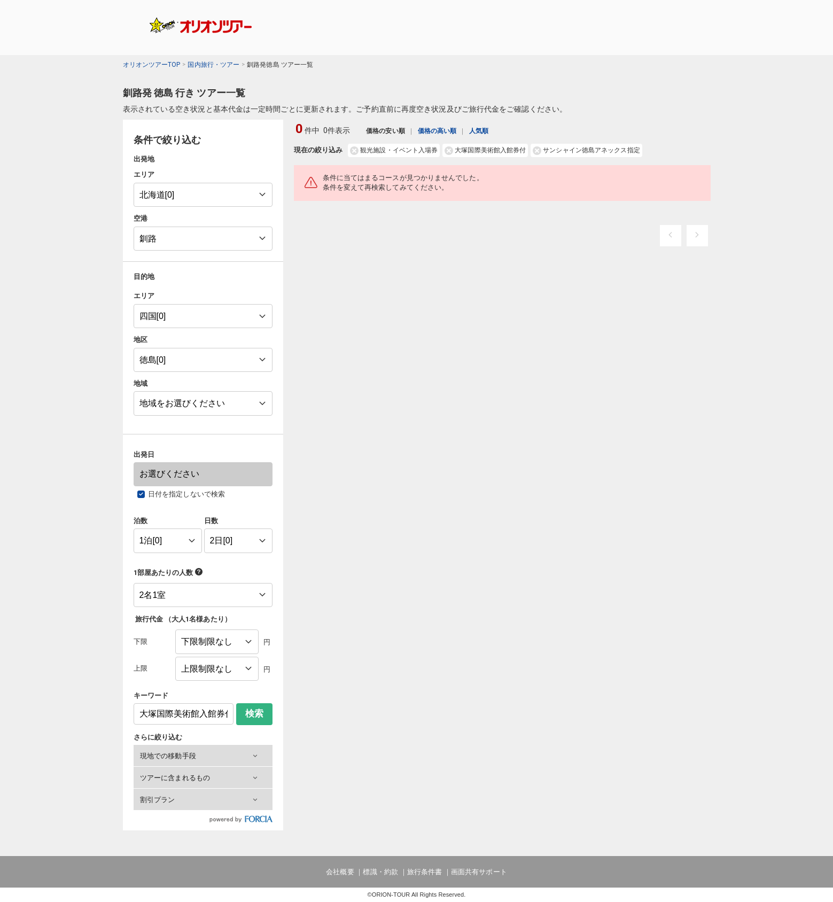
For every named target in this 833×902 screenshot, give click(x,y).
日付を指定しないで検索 (186, 494)
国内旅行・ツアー (213, 64)
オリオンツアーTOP (152, 64)
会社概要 (340, 872)
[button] (203, 755)
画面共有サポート (479, 872)
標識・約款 (380, 872)
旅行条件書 (424, 872)
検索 (254, 714)
